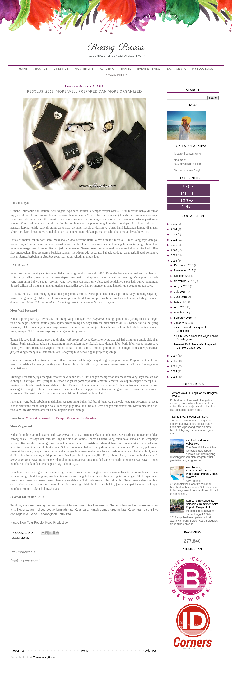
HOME (23, 68)
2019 (174, 255)
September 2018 (184, 281)
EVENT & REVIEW (148, 68)
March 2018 (181, 312)
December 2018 (184, 265)
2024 (174, 229)
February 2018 (183, 317)
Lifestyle (24, 537)
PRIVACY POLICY (116, 74)
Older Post (151, 650)
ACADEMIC (107, 68)
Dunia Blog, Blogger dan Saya (190, 416)
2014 (174, 371)
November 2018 (184, 270)
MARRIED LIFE (84, 68)
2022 (174, 239)
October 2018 (182, 275)
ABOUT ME (41, 68)
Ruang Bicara (116, 47)
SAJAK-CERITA (176, 68)
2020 (174, 250)
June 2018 (180, 296)
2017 (174, 355)
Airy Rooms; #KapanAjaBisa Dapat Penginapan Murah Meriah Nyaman (202, 472)
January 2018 (182, 322)
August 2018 (182, 286)
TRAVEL (126, 68)
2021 (174, 244)
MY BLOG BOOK (202, 68)
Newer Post (18, 650)
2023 (174, 234)
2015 (174, 366)
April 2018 (180, 307)
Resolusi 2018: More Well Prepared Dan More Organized (195, 346)
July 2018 (180, 291)
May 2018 (180, 301)
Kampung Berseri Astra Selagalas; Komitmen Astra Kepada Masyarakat (202, 504)
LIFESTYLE (61, 68)
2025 (174, 223)
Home (84, 650)
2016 (174, 360)
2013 (174, 376)
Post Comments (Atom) (41, 657)
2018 (174, 260)
